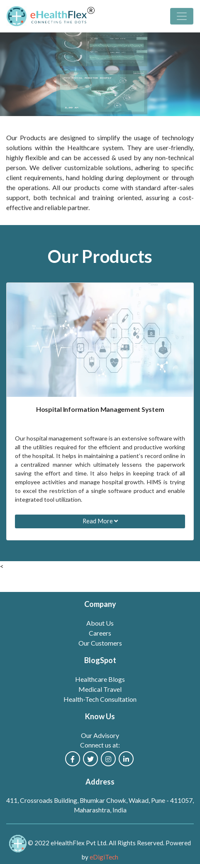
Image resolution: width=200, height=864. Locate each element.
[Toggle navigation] (181, 16)
